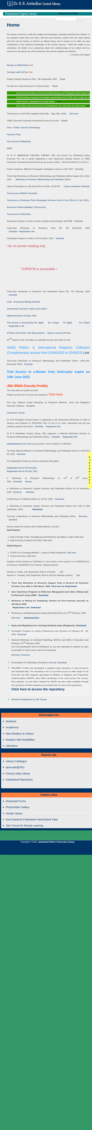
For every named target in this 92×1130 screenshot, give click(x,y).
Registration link (53, 426)
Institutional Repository (19, 779)
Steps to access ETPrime (59, 333)
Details (63, 120)
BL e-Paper (53, 322)
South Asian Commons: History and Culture (27, 308)
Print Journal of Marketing (19, 141)
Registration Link (25, 231)
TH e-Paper (84, 322)
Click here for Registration (64, 586)
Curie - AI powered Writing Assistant (23, 302)
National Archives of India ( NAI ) (22, 315)
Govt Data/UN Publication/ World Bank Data (32, 819)
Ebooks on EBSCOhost (18, 65)
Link (68, 340)
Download (58, 499)
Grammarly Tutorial (16, 413)
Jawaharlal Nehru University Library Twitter (30, 850)
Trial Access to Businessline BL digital (26, 322)
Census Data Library (18, 773)
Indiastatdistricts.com (16, 444)
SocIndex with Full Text (17, 72)
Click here (73, 113)
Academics (12, 727)
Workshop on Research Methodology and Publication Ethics (41, 179)
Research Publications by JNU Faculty (29, 699)
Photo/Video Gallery (17, 807)
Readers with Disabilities (20, 739)
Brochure (17, 492)
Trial (59, 101)
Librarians (12, 745)
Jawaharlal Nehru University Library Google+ (38, 850)
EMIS (9, 148)
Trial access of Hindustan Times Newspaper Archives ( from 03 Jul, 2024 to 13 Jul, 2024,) (48, 200)
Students (11, 721)
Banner (28, 481)
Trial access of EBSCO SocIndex (22, 193)
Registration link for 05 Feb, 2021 (22, 471)
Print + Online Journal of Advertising (23, 127)
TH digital (68, 322)
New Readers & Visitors (20, 733)
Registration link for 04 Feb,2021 (22, 468)
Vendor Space (14, 813)
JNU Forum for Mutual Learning (24, 825)
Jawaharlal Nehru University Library (56, 842)
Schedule (78, 169)
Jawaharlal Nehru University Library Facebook (22, 850)
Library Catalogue (16, 761)
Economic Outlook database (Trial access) (26, 207)
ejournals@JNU (15, 767)
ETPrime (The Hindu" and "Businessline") (26, 333)
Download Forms (16, 801)
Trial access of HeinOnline (19, 214)
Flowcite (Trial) (13, 134)
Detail (61, 79)
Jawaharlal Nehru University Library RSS (54, 850)
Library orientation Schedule (75, 186)
